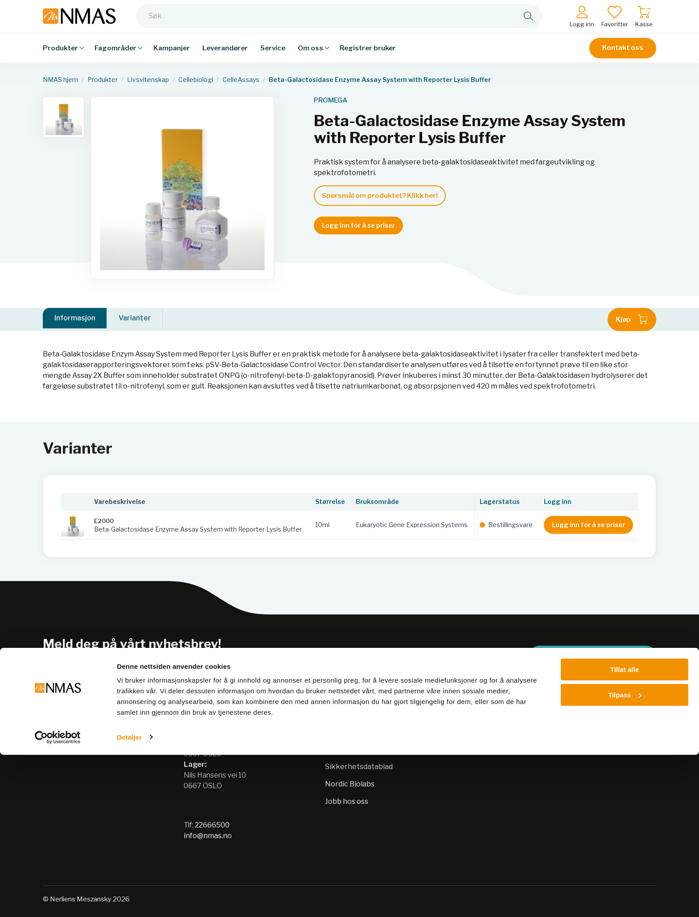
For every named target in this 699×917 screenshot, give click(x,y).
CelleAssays (240, 80)
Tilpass (624, 857)
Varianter (135, 319)
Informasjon (74, 319)
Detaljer (129, 899)
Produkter (102, 80)
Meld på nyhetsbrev (592, 655)
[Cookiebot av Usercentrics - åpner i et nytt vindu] (58, 899)
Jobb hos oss (346, 801)
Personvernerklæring (362, 749)
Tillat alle (624, 832)
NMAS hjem (60, 80)
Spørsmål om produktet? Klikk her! (380, 196)
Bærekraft (343, 732)
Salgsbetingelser (495, 732)
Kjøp (632, 319)
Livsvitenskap (148, 80)
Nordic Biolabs (349, 784)
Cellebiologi (195, 80)
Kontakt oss (622, 54)
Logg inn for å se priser (358, 225)
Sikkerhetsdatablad (359, 766)
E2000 (104, 520)
